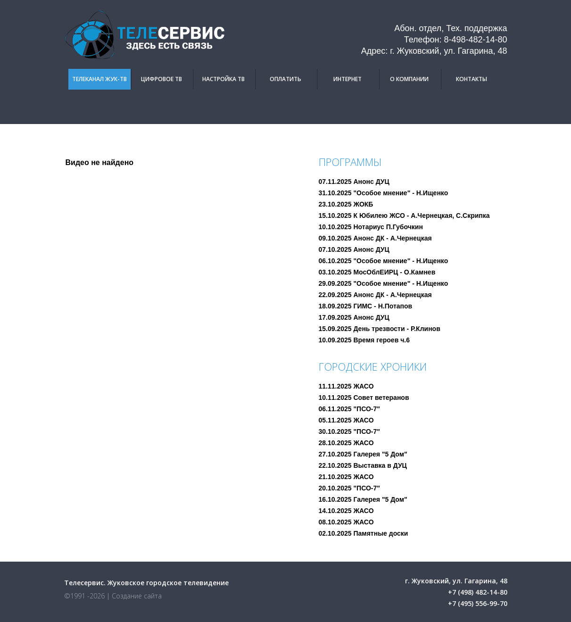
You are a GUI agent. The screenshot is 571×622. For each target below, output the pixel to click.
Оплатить (285, 79)
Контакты (471, 79)
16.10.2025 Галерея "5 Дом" (363, 499)
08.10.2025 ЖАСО (346, 522)
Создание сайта (137, 595)
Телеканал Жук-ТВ (99, 79)
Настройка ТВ (223, 79)
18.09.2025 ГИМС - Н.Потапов (366, 306)
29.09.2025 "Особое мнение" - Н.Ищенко (383, 283)
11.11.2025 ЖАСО (346, 386)
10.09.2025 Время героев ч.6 (364, 340)
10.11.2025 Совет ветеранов (364, 397)
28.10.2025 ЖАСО (346, 443)
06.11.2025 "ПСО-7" (349, 409)
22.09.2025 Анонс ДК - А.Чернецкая (375, 295)
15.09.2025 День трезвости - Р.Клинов (379, 328)
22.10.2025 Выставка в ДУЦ (363, 465)
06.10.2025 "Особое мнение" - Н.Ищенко (383, 261)
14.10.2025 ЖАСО (346, 510)
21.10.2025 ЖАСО (346, 477)
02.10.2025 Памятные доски (363, 533)
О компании (409, 79)
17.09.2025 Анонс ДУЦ (354, 317)
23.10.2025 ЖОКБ (346, 204)
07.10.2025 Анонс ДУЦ (354, 249)
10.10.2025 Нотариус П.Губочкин (371, 227)
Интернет (347, 79)
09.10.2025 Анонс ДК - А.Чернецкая (375, 238)
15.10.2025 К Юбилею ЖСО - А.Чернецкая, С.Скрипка (404, 215)
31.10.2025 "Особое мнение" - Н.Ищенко (383, 193)
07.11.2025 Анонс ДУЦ (354, 181)
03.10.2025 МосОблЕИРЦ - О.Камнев (377, 272)
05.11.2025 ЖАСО (346, 420)
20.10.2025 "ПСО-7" (349, 488)
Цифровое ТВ (161, 79)
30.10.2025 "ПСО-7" (349, 431)
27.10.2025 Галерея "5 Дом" (363, 454)
